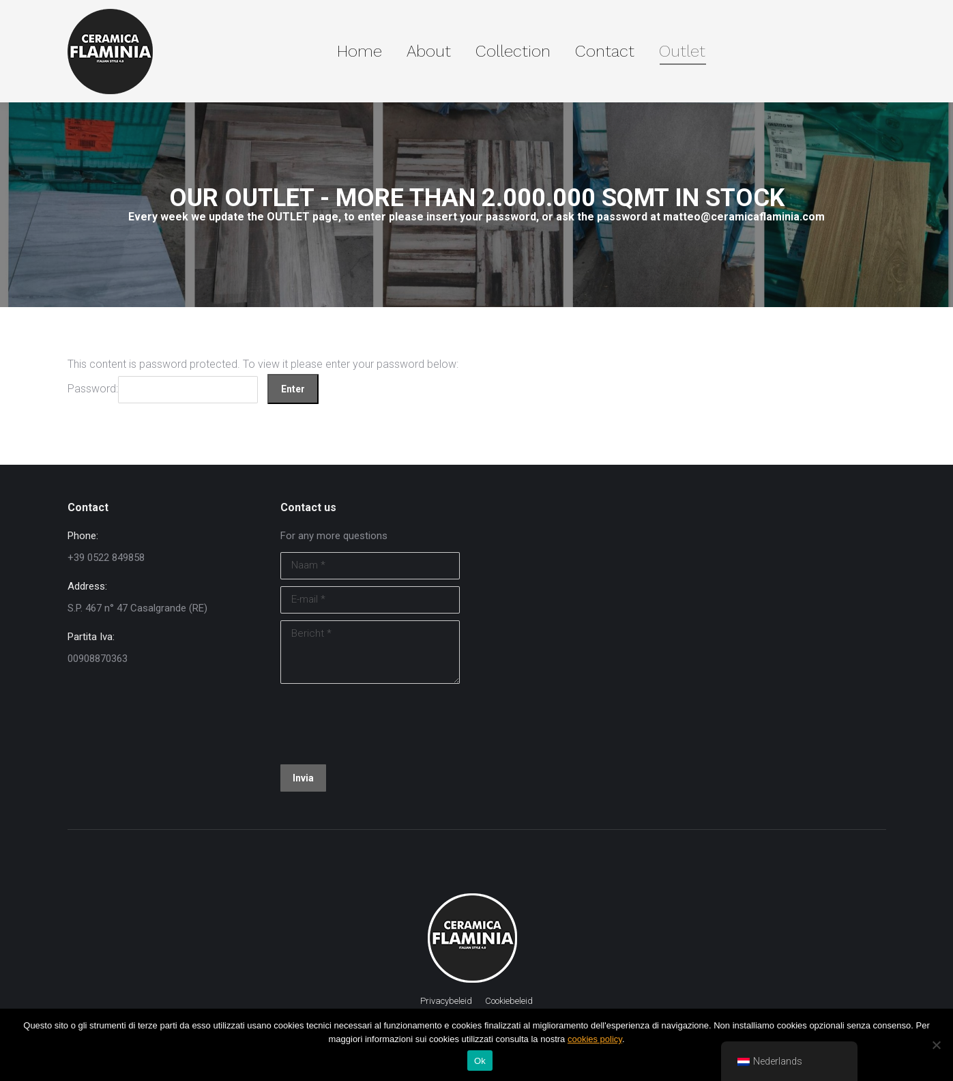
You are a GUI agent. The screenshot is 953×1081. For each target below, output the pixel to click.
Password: (163, 388)
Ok (480, 1061)
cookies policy (595, 1039)
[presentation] (384, 724)
